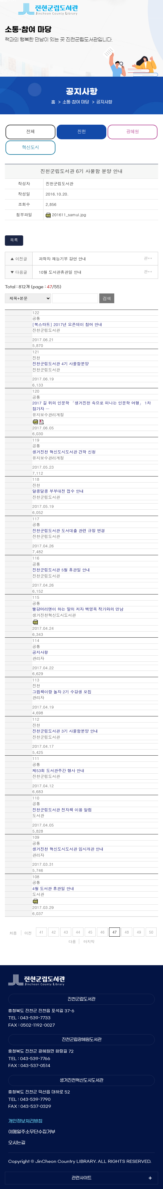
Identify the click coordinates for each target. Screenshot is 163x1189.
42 (53, 931)
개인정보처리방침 (25, 1121)
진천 (81, 131)
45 (90, 931)
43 (66, 931)
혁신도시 (30, 147)
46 (102, 931)
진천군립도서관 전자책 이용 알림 (62, 810)
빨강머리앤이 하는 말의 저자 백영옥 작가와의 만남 (77, 609)
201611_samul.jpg (66, 215)
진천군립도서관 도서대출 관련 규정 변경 (68, 530)
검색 (107, 298)
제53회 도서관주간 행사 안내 (58, 770)
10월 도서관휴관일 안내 (60, 272)
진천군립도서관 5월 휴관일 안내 (61, 570)
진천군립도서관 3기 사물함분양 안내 (65, 731)
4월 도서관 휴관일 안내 (53, 888)
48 (127, 931)
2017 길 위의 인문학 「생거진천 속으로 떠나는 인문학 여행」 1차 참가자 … (91, 405)
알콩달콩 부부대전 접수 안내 (58, 491)
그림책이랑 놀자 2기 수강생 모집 (61, 692)
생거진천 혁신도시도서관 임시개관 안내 (68, 849)
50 (151, 931)
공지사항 (40, 652)
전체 (30, 131)
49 (139, 931)
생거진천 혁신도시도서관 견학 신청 (64, 452)
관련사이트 (81, 1178)
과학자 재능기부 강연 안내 (62, 259)
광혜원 (132, 131)
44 (78, 931)
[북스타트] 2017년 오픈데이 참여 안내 (67, 324)
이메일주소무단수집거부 (31, 1131)
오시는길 (16, 1142)
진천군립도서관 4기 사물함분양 (60, 363)
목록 (14, 240)
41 (41, 931)
